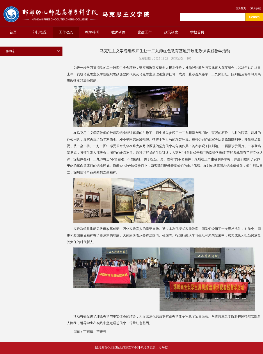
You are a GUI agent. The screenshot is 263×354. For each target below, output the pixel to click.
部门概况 (39, 32)
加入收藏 (255, 8)
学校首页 (197, 32)
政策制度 (171, 32)
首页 (13, 32)
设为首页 (240, 8)
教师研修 (118, 32)
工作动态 (66, 32)
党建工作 (145, 32)
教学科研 (92, 32)
